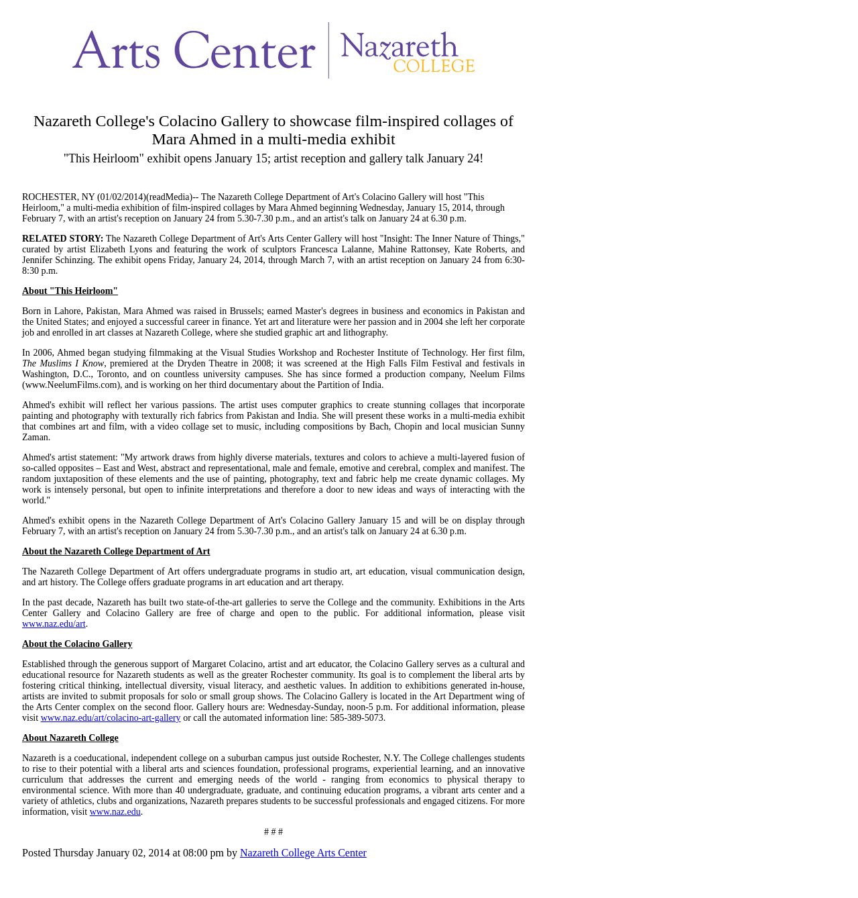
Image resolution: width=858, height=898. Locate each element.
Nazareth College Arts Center (303, 852)
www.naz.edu (115, 812)
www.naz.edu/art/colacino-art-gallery (111, 718)
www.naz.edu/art (54, 624)
